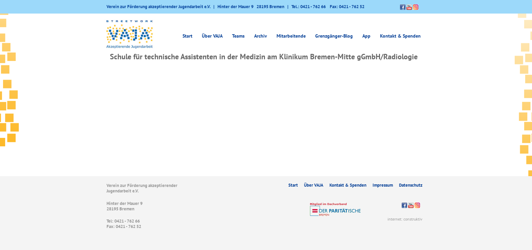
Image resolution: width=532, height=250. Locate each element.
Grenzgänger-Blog (334, 36)
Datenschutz (410, 185)
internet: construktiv (404, 219)
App (366, 36)
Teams (238, 36)
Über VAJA (212, 36)
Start (187, 36)
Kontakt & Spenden (400, 36)
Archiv (260, 36)
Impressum (383, 185)
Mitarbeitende (291, 36)
